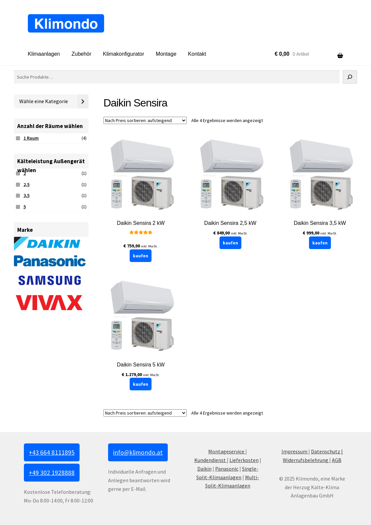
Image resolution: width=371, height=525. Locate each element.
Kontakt (197, 54)
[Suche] (350, 77)
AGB (336, 460)
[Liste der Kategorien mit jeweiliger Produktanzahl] (45, 101)
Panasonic (226, 468)
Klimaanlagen (44, 54)
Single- (250, 468)
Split (201, 477)
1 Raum (31, 138)
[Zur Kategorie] (83, 101)
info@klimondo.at (138, 452)
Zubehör (82, 54)
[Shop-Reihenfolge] (145, 120)
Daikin (204, 468)
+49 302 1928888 (52, 473)
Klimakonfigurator (123, 54)
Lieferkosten (244, 460)
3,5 (27, 195)
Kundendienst (210, 460)
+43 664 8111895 (52, 452)
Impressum (294, 451)
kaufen (140, 256)
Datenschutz (325, 451)
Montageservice (226, 451)
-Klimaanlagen (224, 477)
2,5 (27, 184)
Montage (166, 54)
